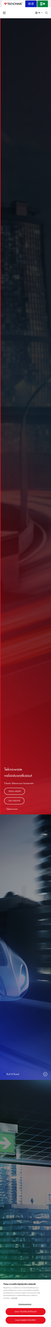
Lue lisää (14, 1298)
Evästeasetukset (25, 1304)
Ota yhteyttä (14, 775)
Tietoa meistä (14, 766)
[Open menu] (4, 12)
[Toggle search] (46, 12)
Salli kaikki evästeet (25, 1320)
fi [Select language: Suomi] (39, 12)
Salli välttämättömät (25, 1311)
